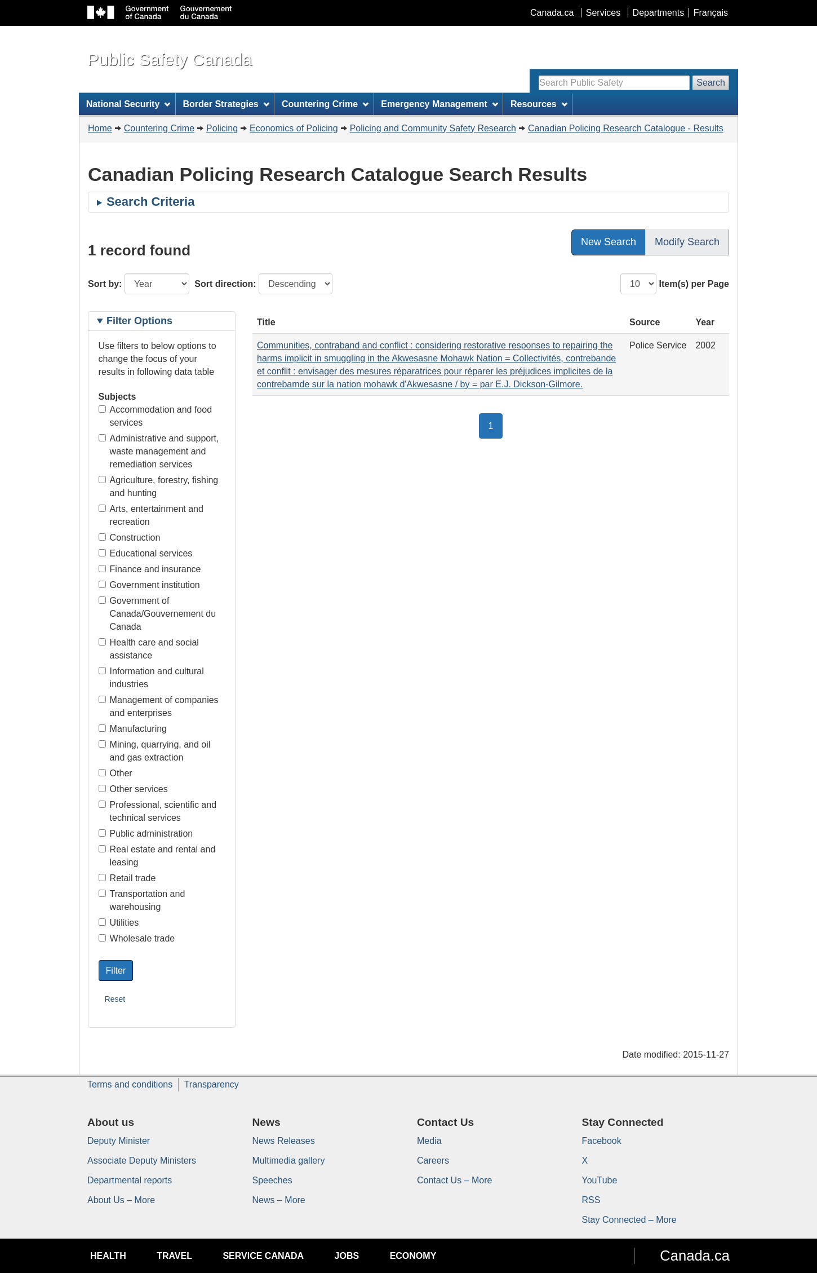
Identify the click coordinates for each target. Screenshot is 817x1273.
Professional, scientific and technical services (157, 811)
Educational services (146, 553)
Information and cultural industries (151, 677)
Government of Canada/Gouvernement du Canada (157, 613)
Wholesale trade (137, 938)
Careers (433, 1160)
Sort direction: (225, 284)
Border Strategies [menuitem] (226, 104)
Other (115, 773)
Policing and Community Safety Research (433, 128)
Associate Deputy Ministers (141, 1160)
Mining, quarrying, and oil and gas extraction (155, 751)
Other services (133, 789)
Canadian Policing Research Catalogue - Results (625, 128)
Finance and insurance (150, 569)
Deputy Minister (118, 1141)
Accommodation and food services (155, 416)
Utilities (119, 922)
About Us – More (121, 1200)
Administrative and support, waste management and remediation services (159, 451)
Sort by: (105, 284)
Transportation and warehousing (142, 900)
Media (429, 1141)
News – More (278, 1200)
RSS (591, 1200)
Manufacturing (133, 728)
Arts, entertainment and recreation (151, 515)
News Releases (283, 1141)
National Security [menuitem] (128, 104)
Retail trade (127, 878)
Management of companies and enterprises (159, 706)
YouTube (600, 1180)
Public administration (146, 833)
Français (711, 12)
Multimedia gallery (288, 1160)
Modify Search (687, 241)
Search (710, 82)
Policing (222, 128)
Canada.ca (552, 12)
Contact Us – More (454, 1180)
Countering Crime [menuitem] (325, 104)
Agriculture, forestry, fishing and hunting (159, 486)
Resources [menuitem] (538, 104)
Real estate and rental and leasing (157, 856)
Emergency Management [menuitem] (439, 104)
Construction (130, 537)
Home (100, 128)
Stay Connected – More (629, 1220)
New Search (608, 241)
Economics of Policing (294, 128)
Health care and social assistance (149, 649)
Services (603, 12)
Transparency (211, 1084)
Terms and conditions (129, 1084)
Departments (659, 12)
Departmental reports (129, 1180)
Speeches (272, 1180)
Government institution (149, 585)
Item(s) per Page (694, 284)
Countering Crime (159, 128)
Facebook (601, 1141)
